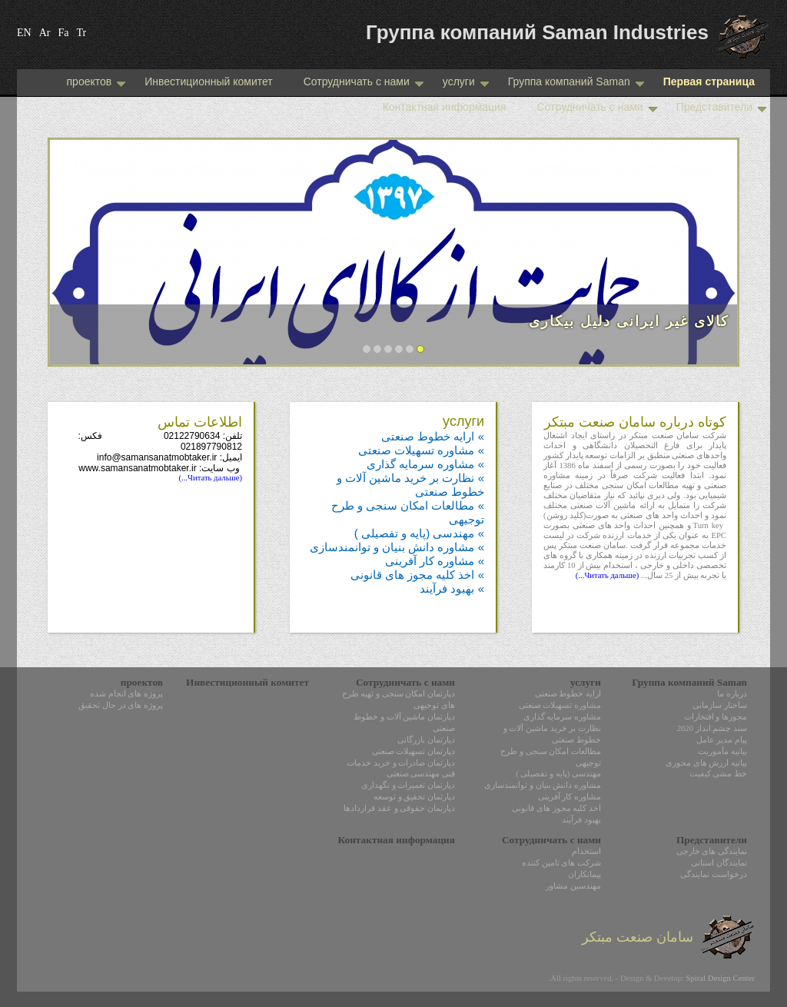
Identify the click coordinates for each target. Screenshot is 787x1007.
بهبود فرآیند (581, 820)
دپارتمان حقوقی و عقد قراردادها (399, 808)
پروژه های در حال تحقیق (120, 705)
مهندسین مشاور (573, 886)
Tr (81, 32)
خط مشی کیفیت (718, 773)
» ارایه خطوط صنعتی (432, 436)
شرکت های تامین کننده (561, 863)
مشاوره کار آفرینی (569, 797)
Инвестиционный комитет (208, 81)
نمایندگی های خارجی (711, 851)
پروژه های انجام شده (126, 694)
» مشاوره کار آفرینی (434, 560)
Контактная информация (444, 107)
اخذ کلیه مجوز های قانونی (556, 808)
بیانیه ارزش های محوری (706, 763)
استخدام (586, 851)
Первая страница (709, 81)
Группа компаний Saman (576, 81)
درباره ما (732, 694)
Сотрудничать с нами (363, 81)
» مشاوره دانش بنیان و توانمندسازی (397, 546)
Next (710, 259)
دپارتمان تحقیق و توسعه (414, 797)
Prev (77, 259)
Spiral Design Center (720, 978)
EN (24, 32)
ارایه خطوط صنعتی (568, 694)
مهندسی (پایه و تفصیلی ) (558, 773)
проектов (94, 81)
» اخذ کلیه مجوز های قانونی (417, 574)
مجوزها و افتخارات (715, 717)
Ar (45, 32)
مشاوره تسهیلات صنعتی (560, 705)
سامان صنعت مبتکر (668, 937)
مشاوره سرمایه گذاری (562, 717)
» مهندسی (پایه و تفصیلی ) (419, 533)
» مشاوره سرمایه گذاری (425, 463)
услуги (458, 81)
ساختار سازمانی (719, 705)
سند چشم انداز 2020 (712, 728)
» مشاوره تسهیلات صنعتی (421, 450)
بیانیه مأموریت (722, 751)
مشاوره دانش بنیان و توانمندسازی (542, 785)
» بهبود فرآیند (452, 588)
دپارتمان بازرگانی (426, 740)
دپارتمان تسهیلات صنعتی (413, 751)
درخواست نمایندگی (713, 874)
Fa (63, 32)
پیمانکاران (584, 874)
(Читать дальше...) (607, 575)
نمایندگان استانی (719, 863)
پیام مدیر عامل (721, 740)
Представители (721, 107)
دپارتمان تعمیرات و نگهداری (408, 785)
